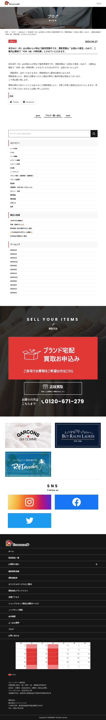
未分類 (12, 168)
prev (38, 116)
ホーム (11, 551)
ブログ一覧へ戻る (53, 116)
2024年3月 (13, 293)
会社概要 (12, 616)
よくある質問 (13, 623)
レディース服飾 (15, 160)
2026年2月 (13, 254)
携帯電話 (13, 195)
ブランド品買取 (15, 179)
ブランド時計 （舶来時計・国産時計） (22, 175)
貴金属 (12, 183)
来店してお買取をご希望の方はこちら (53, 388)
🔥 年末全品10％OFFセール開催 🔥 (21, 232)
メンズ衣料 (13, 148)
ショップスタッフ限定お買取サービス (23, 604)
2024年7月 (13, 289)
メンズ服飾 (13, 156)
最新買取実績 (13, 571)
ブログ (11, 629)
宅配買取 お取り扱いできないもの (21, 187)
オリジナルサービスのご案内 (20, 584)
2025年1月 (13, 273)
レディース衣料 (15, 164)
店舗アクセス (13, 597)
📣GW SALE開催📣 (16, 220)
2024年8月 (13, 285)
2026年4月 (13, 250)
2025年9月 (13, 265)
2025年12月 (14, 262)
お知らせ (13, 203)
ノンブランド (14, 172)
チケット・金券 (15, 191)
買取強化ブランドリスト (18, 591)
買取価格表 (12, 578)
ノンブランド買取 (15, 610)
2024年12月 (14, 277)
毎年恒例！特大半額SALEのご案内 (21, 228)
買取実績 (13, 199)
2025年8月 (13, 269)
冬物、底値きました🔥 (17, 224)
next (68, 116)
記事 (11, 206)
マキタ (12, 152)
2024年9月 (13, 281)
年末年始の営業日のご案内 (18, 236)
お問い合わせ (13, 636)
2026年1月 (13, 258)
